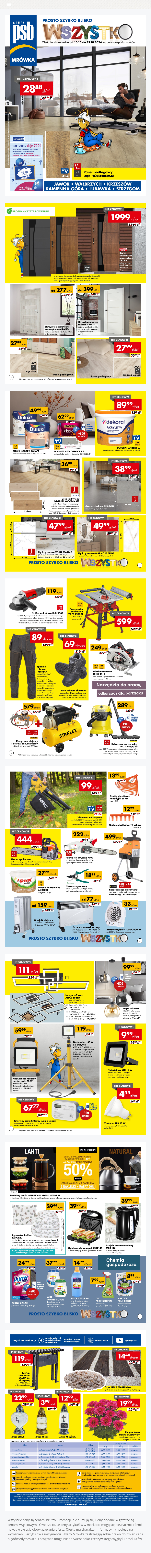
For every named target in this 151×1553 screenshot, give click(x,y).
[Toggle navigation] (9, 4)
